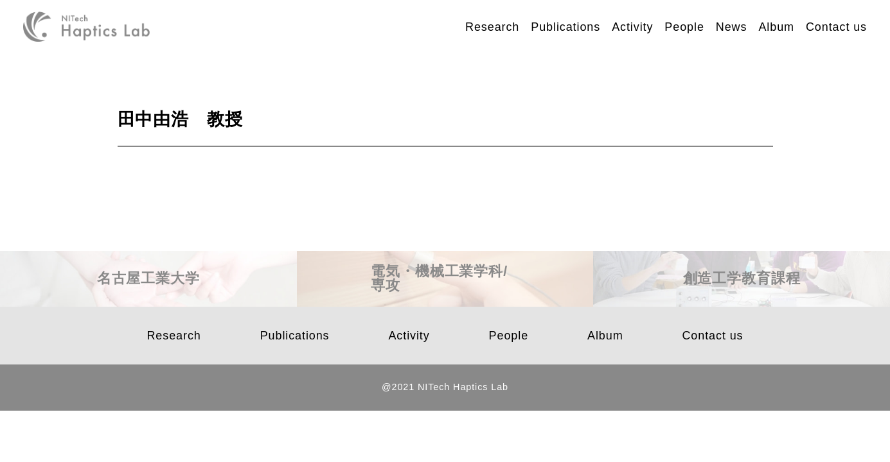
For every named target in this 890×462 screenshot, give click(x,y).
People (684, 27)
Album (776, 27)
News (731, 27)
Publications (565, 27)
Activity (632, 27)
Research (492, 27)
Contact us (836, 27)
